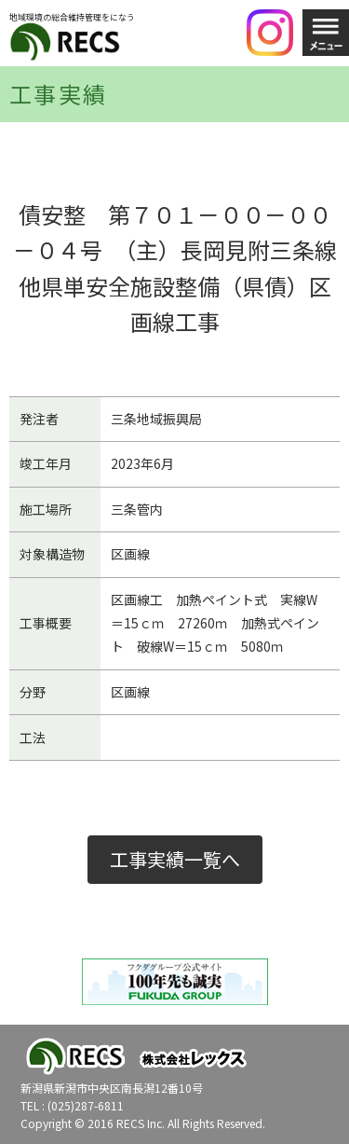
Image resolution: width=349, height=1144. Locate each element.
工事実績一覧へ (175, 859)
